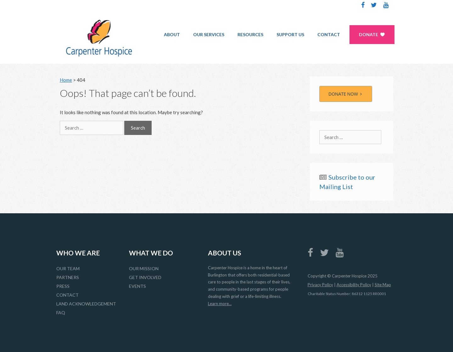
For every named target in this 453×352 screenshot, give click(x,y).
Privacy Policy (320, 284)
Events (137, 286)
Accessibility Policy (354, 284)
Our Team (68, 268)
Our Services (208, 34)
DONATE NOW (345, 94)
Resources (250, 34)
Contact (328, 34)
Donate (368, 34)
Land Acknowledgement (86, 303)
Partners (67, 277)
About (172, 34)
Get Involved (145, 277)
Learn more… (220, 303)
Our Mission (144, 268)
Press (63, 286)
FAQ (60, 312)
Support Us (290, 34)
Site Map (383, 284)
